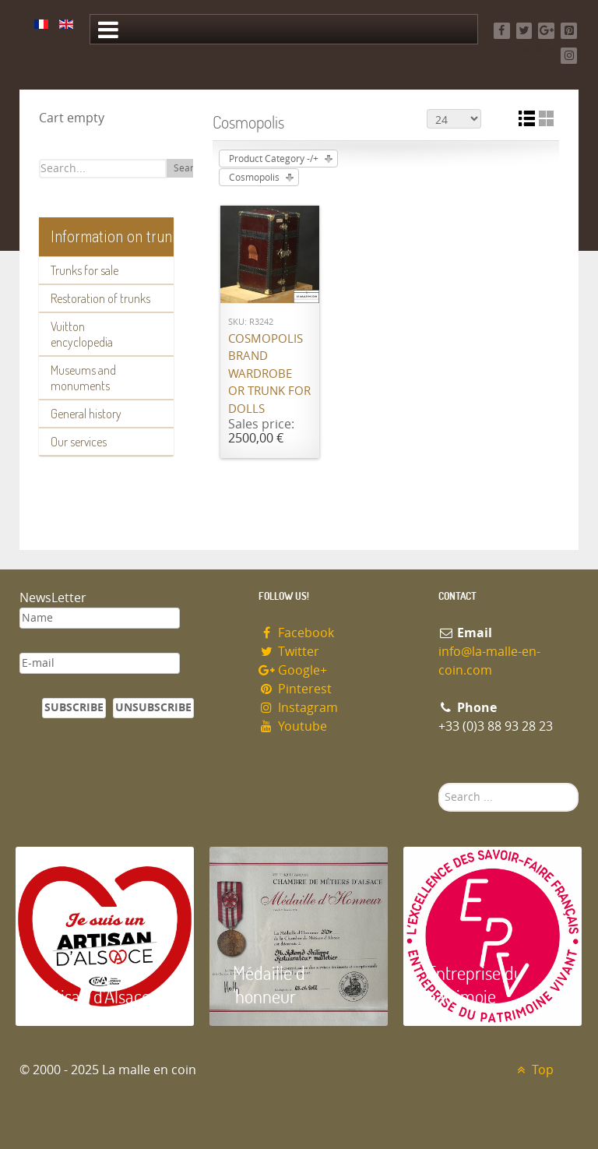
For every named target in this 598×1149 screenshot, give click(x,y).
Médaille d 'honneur (269, 984)
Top (533, 1070)
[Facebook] (502, 31)
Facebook (296, 633)
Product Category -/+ (273, 158)
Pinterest (295, 689)
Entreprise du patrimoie (475, 984)
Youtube (293, 726)
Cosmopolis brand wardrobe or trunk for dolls (269, 374)
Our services (79, 441)
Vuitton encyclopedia (82, 334)
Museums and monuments (83, 377)
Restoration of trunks (100, 298)
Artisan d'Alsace (94, 996)
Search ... (438, 783)
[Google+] (546, 31)
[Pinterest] (569, 31)
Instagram (298, 707)
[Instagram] (569, 56)
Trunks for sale (84, 270)
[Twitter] (524, 31)
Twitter (289, 651)
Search (189, 168)
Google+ (293, 670)
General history (86, 413)
